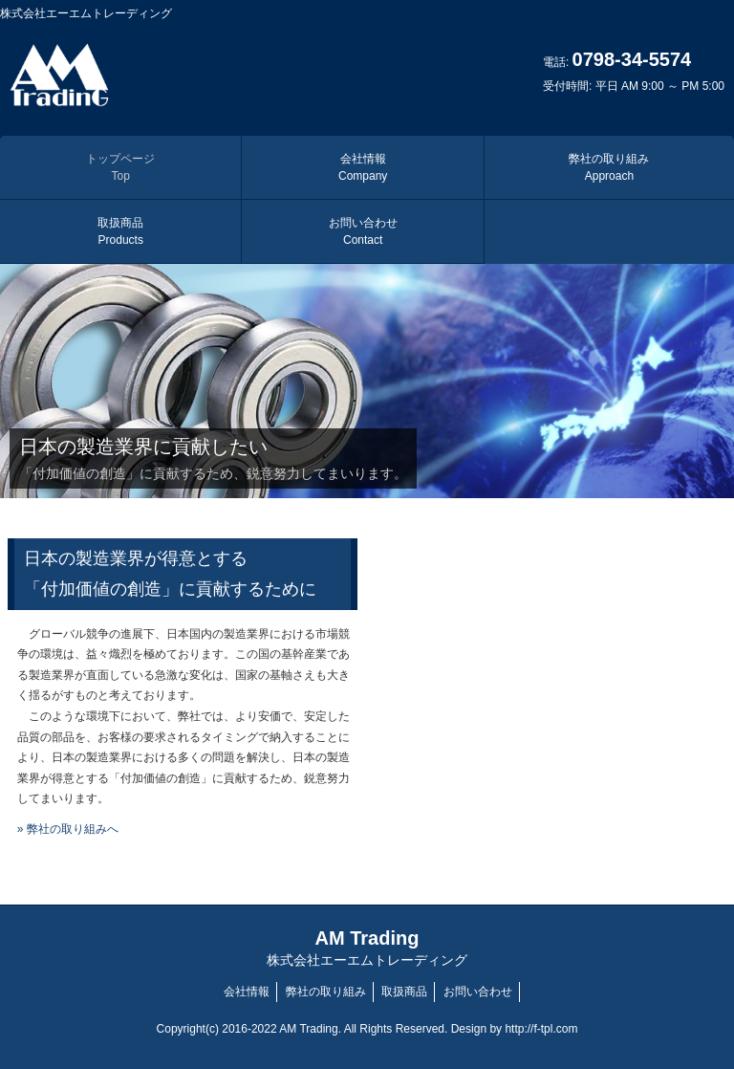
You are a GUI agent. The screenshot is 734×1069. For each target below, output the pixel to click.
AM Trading (367, 948)
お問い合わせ (363, 231)
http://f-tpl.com (541, 1029)
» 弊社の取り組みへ (68, 829)
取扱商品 (120, 231)
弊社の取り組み (609, 167)
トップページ (120, 167)
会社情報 (362, 167)
